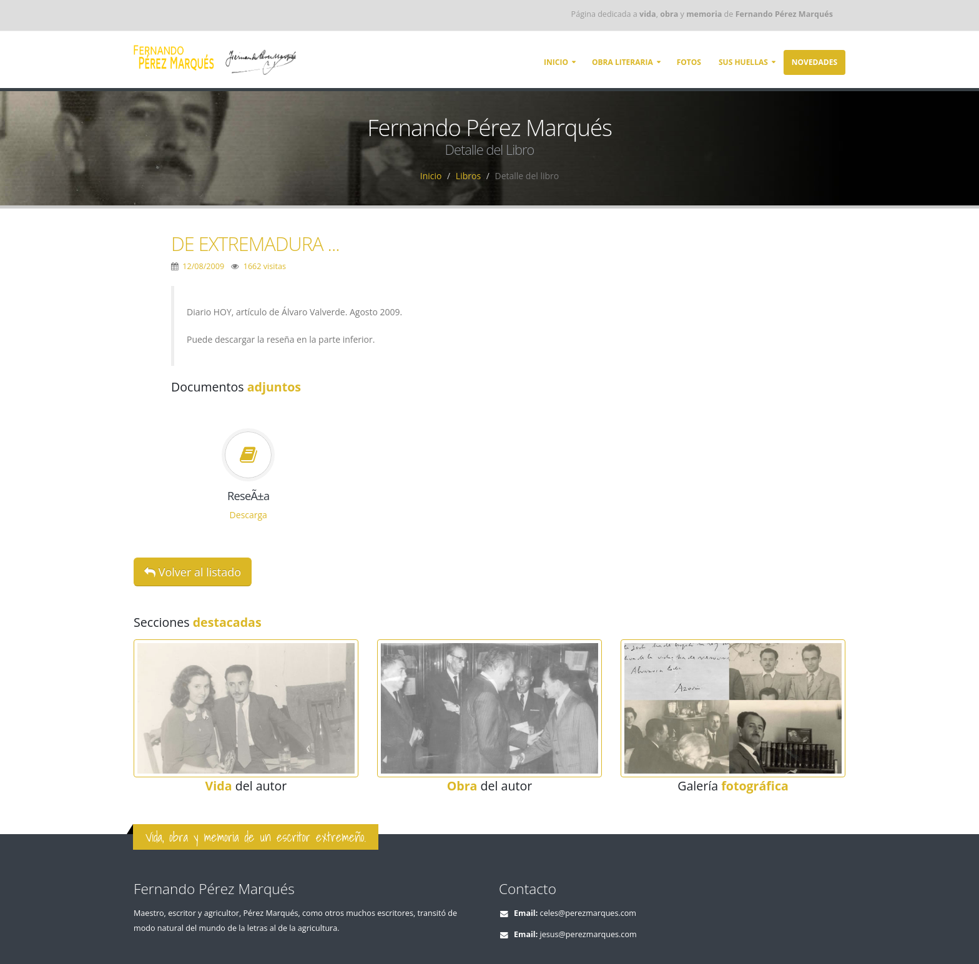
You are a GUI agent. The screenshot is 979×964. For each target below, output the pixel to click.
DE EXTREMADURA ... (255, 243)
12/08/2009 (203, 266)
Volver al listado (192, 571)
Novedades (814, 62)
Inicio (556, 62)
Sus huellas (743, 62)
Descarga (248, 515)
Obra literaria (622, 62)
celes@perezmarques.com (588, 913)
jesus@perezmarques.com (588, 934)
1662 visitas (265, 266)
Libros (468, 176)
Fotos (689, 62)
